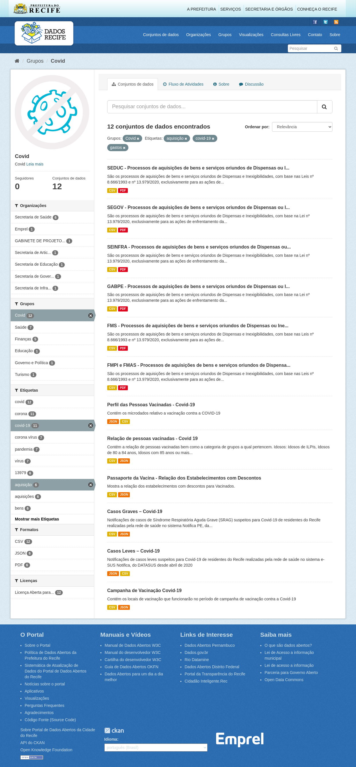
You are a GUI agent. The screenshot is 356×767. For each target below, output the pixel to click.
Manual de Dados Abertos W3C (133, 645)
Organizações (198, 34)
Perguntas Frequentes (44, 705)
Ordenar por (256, 127)
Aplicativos (34, 691)
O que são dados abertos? (288, 645)
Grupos (225, 34)
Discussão (251, 84)
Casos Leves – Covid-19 (133, 551)
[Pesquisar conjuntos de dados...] (212, 106)
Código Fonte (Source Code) (50, 719)
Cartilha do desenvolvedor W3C (133, 659)
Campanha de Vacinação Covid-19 (144, 590)
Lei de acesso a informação (289, 665)
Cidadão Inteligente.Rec (206, 681)
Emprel (239, 740)
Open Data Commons (284, 679)
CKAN (114, 730)
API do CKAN (32, 742)
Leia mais (35, 164)
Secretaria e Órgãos (269, 9)
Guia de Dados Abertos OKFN (132, 667)
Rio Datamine (197, 659)
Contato (315, 34)
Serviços (230, 9)
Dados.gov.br (196, 652)
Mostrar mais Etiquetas (37, 519)
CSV (112, 190)
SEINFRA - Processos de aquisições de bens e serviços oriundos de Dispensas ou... (199, 247)
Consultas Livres (286, 34)
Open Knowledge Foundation (46, 750)
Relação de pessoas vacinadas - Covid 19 (152, 438)
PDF (123, 190)
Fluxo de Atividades (183, 84)
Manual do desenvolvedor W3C (133, 652)
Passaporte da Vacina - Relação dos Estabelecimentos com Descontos (184, 478)
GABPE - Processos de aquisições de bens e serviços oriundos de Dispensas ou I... (198, 286)
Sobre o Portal (37, 645)
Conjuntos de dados (161, 34)
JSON (113, 421)
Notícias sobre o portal (45, 684)
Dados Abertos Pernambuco (210, 645)
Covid (58, 61)
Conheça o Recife (317, 9)
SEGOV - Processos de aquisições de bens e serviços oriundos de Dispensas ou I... (198, 207)
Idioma (110, 739)
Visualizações (251, 34)
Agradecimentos (39, 712)
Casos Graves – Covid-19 (134, 511)
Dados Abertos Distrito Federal (212, 667)
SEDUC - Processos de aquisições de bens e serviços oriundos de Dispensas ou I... (198, 167)
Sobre (335, 34)
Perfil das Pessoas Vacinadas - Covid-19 (151, 404)
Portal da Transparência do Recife (215, 674)
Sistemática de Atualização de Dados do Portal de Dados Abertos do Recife (56, 671)
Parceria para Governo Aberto (291, 672)
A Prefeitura (201, 9)
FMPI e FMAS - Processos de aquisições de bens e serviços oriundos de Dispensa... (198, 365)
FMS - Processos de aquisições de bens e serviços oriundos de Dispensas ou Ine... (197, 325)
